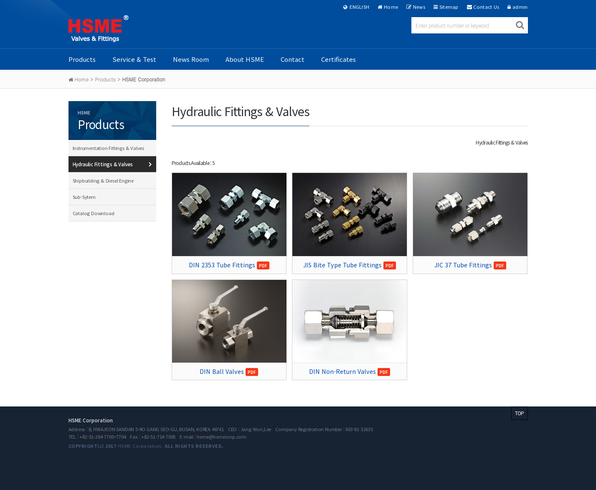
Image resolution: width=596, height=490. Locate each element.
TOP (519, 412)
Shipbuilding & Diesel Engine (103, 180)
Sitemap (449, 6)
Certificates (338, 59)
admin (520, 6)
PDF (263, 265)
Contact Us (486, 6)
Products (82, 59)
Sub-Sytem (84, 196)
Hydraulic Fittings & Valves (103, 164)
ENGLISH (356, 6)
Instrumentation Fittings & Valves (108, 148)
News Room (191, 59)
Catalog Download (93, 213)
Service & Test (134, 59)
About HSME (245, 59)
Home (391, 6)
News (419, 6)
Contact (292, 59)
